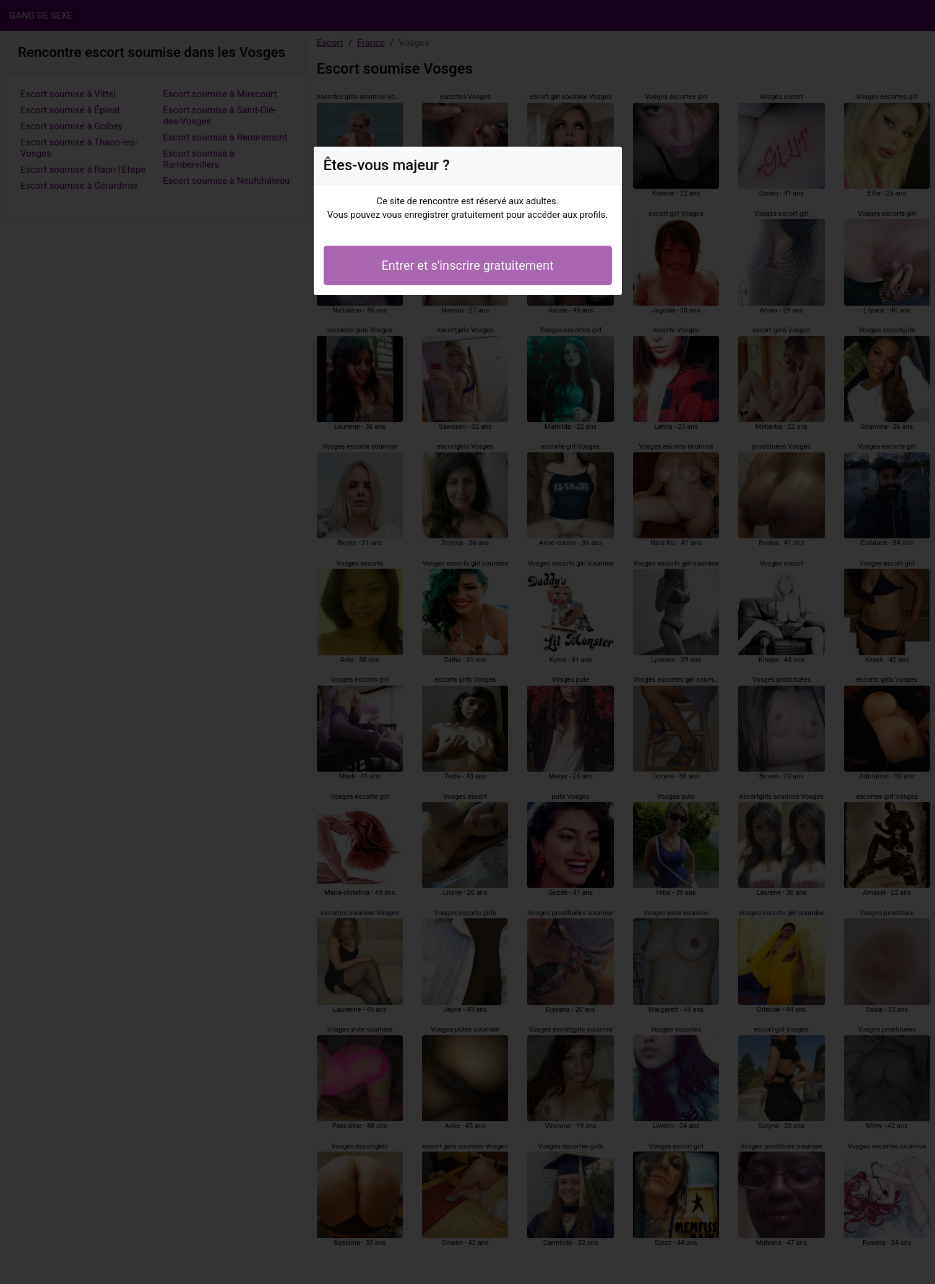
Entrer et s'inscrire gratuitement (467, 265)
